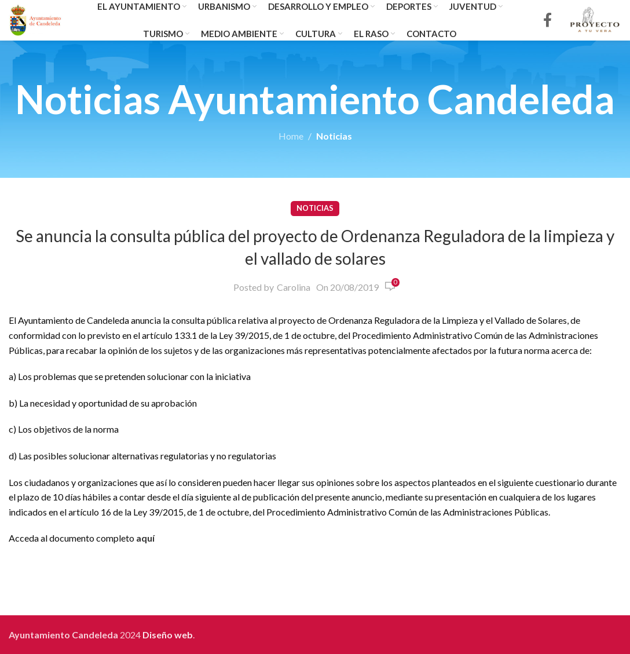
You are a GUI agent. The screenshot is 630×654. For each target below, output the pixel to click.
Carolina (293, 287)
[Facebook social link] (547, 21)
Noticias (334, 135)
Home (291, 135)
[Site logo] (36, 18)
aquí (145, 537)
